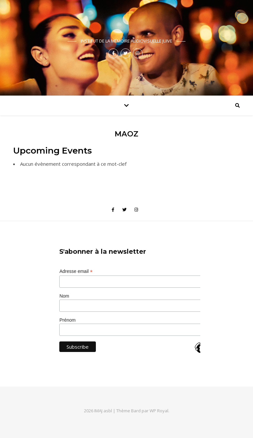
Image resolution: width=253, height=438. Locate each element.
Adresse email (76, 271)
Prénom (67, 320)
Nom (64, 296)
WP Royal (159, 411)
